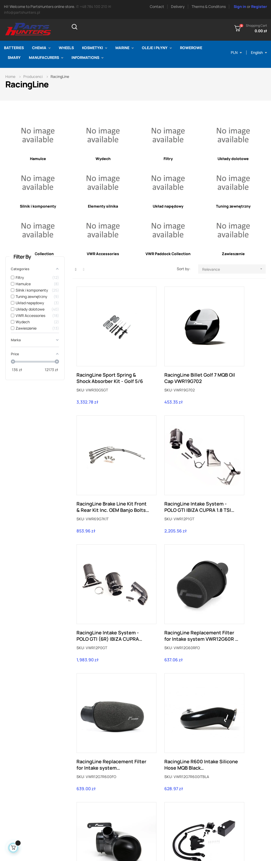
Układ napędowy (168, 206)
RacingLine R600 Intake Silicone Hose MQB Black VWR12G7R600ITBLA (169, 565)
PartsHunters (66, 850)
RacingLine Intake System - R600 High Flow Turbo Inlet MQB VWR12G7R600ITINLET (230, 565)
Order (210, 784)
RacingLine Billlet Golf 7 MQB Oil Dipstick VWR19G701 (232, 671)
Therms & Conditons (209, 6)
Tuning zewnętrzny (233, 206)
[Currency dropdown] (236, 52)
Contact (157, 6)
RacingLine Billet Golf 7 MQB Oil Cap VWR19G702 (169, 354)
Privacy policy (157, 808)
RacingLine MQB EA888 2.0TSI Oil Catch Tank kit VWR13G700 (104, 671)
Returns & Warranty (161, 792)
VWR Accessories (103, 253)
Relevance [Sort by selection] (234, 269)
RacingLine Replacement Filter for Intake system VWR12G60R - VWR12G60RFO (230, 460)
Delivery (178, 6)
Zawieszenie (233, 253)
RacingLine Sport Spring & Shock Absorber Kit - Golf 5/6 (104, 354)
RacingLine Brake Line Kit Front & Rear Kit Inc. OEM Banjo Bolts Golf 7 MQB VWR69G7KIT (231, 354)
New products (96, 792)
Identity (212, 808)
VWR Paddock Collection (168, 253)
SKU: (80, 366)
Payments (153, 816)
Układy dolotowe (233, 158)
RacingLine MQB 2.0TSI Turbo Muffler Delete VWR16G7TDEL (167, 671)
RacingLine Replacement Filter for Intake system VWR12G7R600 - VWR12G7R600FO (102, 565)
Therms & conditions (162, 800)
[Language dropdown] (259, 52)
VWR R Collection (38, 253)
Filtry (168, 158)
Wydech (103, 158)
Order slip (214, 792)
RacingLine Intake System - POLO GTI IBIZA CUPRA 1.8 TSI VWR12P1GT (104, 460)
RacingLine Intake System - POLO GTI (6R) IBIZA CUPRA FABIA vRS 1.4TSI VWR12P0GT (168, 460)
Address (213, 800)
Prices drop (93, 784)
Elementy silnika (103, 206)
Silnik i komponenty (38, 206)
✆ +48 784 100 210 (91, 6)
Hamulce (38, 158)
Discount (213, 816)
